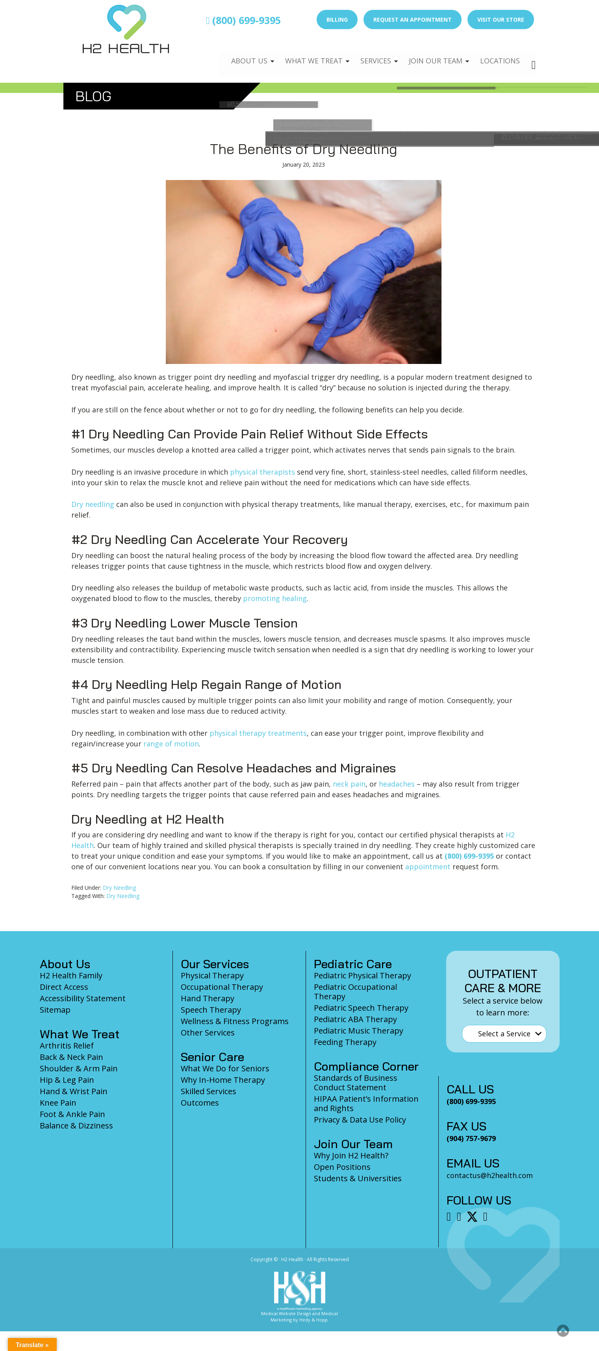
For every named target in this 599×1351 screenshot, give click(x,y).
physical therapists (262, 472)
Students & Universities (358, 1178)
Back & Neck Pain (71, 1057)
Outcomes (200, 1102)
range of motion (171, 743)
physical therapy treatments (258, 733)
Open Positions (342, 1167)
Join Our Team (432, 53)
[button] (563, 1330)
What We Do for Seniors (225, 1068)
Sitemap (55, 1009)
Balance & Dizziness (76, 1125)
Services (369, 53)
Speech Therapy (211, 1009)
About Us (239, 53)
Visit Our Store (500, 19)
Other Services (208, 1032)
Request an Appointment (412, 19)
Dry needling (92, 504)
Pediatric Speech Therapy (361, 1007)
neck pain (349, 784)
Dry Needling (119, 887)
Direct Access (64, 987)
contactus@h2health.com (490, 1175)
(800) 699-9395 (243, 20)
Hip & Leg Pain (67, 1079)
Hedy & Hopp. (314, 1320)
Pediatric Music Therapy (358, 1030)
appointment (428, 866)
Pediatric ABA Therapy (355, 1019)
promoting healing (275, 598)
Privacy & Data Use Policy (360, 1119)
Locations (499, 53)
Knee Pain (58, 1102)
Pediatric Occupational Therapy (355, 992)
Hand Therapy (207, 998)
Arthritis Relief (67, 1045)
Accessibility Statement (83, 998)
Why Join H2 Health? (351, 1155)
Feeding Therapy (345, 1042)
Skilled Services (208, 1091)
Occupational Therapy (222, 987)
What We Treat (306, 53)
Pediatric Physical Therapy (362, 975)
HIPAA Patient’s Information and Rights (366, 1103)
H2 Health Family (71, 975)
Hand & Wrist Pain (74, 1091)
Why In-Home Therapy (223, 1079)
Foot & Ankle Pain (72, 1114)
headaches (397, 784)
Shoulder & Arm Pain (79, 1068)
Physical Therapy (212, 975)
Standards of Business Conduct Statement (355, 1083)
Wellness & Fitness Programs (235, 1021)
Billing (337, 19)
